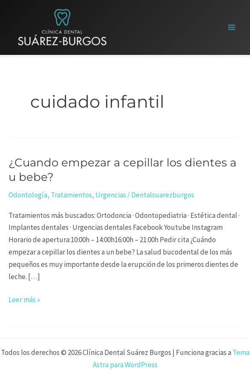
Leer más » (24, 299)
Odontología (28, 195)
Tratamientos (71, 195)
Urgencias (110, 195)
